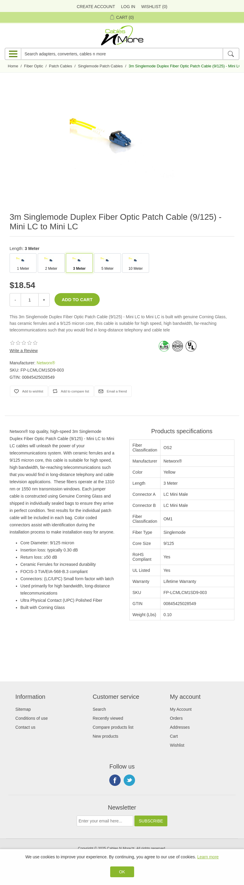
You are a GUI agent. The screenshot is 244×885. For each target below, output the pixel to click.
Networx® (46, 362)
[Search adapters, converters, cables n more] (122, 54)
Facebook (115, 780)
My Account (181, 709)
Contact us (25, 727)
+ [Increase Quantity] (44, 300)
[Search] (231, 54)
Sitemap (23, 709)
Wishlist (177, 745)
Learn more (208, 856)
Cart (174, 736)
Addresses (180, 727)
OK (122, 871)
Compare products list (113, 727)
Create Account (96, 6)
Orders (176, 718)
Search (99, 709)
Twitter (129, 780)
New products (105, 736)
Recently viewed (108, 718)
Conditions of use (31, 718)
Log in (128, 6)
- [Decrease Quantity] (15, 300)
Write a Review (24, 350)
